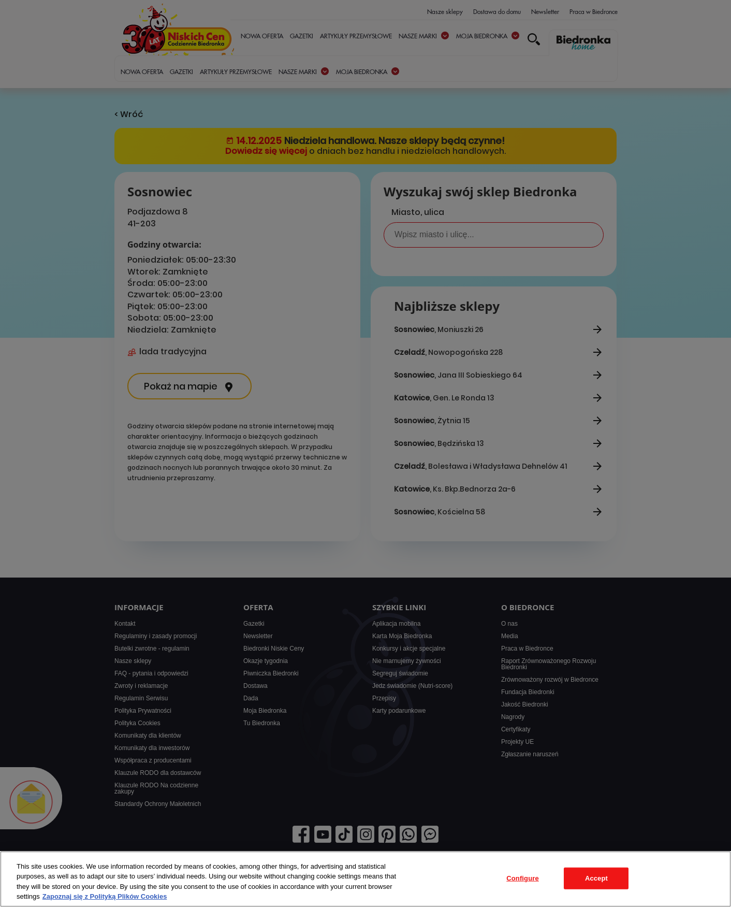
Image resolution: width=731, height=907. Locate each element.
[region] (365, 879)
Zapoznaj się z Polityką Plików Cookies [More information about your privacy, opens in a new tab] (104, 896)
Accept (596, 878)
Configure (522, 878)
